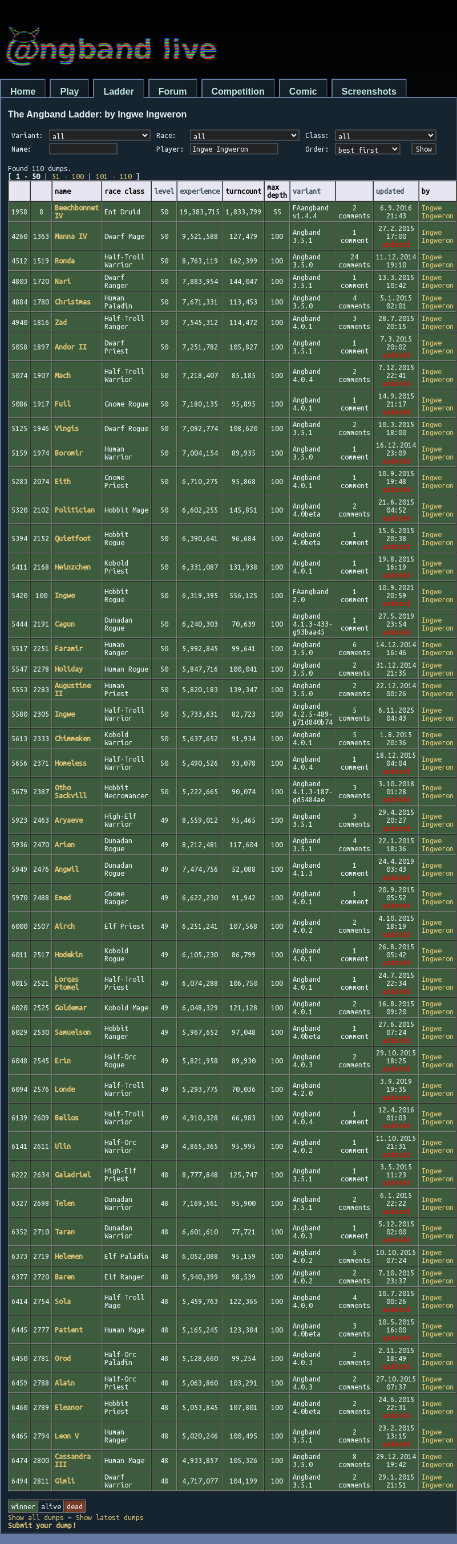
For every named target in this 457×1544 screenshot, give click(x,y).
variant (307, 191)
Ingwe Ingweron (438, 212)
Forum (173, 91)
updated (390, 191)
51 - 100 (68, 176)
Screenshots (369, 91)
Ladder (118, 91)
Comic (303, 91)
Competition (238, 91)
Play (69, 91)
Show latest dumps (110, 1517)
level (164, 191)
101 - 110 (114, 176)
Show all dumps (36, 1517)
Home (22, 91)
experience (200, 191)
